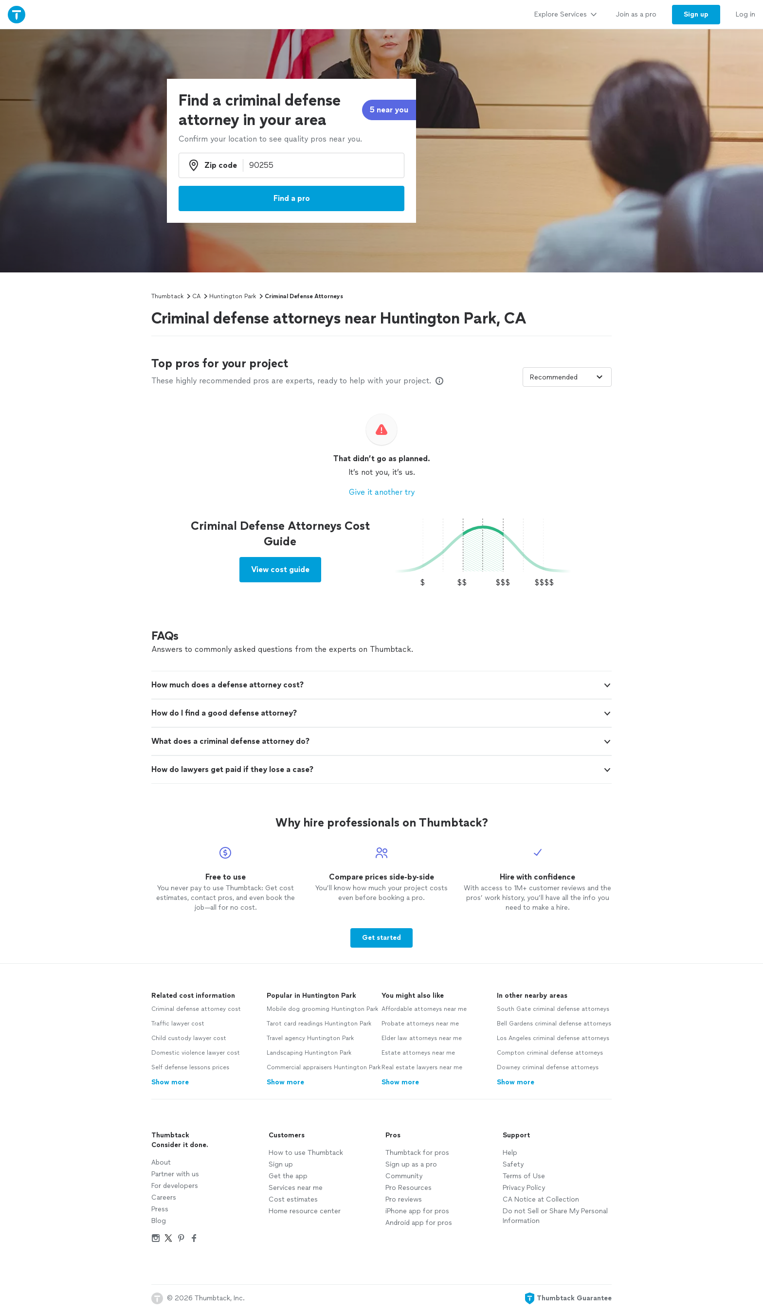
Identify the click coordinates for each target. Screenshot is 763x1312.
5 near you (389, 109)
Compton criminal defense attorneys (550, 1052)
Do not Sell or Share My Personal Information (555, 1216)
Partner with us (175, 1174)
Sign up (281, 1164)
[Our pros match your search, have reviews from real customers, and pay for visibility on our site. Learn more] (439, 381)
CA (196, 296)
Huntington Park (232, 296)
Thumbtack (167, 296)
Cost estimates (293, 1199)
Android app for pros (418, 1223)
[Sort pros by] (567, 377)
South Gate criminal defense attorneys (553, 1009)
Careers (163, 1197)
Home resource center (305, 1211)
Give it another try (382, 492)
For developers (174, 1186)
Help (510, 1153)
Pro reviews (403, 1199)
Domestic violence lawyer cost (195, 1052)
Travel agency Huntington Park (310, 1038)
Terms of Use (524, 1176)
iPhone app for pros (417, 1211)
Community (403, 1176)
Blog (158, 1221)
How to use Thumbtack (306, 1153)
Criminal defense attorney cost (196, 1009)
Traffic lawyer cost (177, 1023)
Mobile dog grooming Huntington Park (322, 1009)
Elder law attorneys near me (422, 1038)
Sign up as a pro (411, 1164)
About (161, 1162)
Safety (513, 1164)
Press (159, 1209)
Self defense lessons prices (190, 1067)
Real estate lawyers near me (422, 1067)
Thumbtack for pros (417, 1153)
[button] (381, 685)
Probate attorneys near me (420, 1023)
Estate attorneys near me (418, 1052)
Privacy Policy (524, 1188)
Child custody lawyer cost (188, 1038)
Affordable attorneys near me (424, 1009)
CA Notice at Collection (541, 1199)
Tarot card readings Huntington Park (319, 1023)
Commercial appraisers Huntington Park (324, 1067)
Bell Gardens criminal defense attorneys (554, 1023)
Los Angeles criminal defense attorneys (553, 1038)
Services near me (296, 1188)
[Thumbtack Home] (16, 14)
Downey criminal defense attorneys (548, 1067)
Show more (170, 1082)
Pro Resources (408, 1188)
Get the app (288, 1176)
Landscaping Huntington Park (309, 1052)
